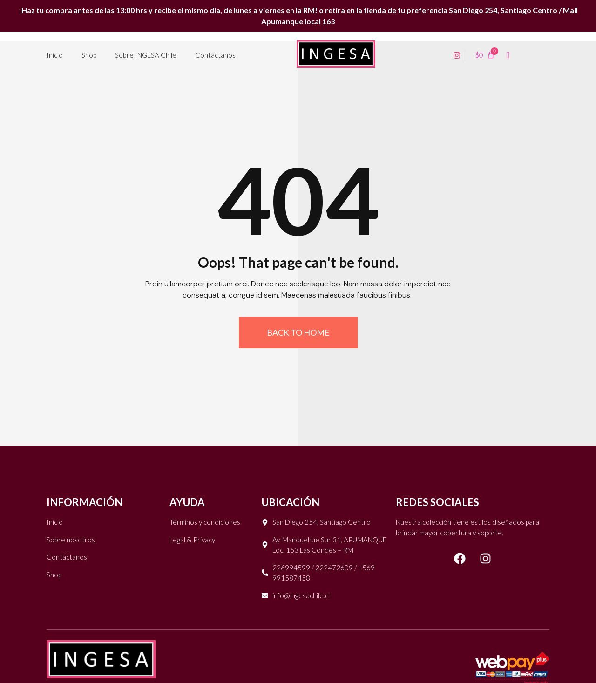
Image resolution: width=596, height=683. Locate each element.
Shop (88, 55)
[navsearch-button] (508, 55)
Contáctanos (215, 55)
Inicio (55, 55)
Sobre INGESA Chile (145, 55)
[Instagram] (453, 55)
